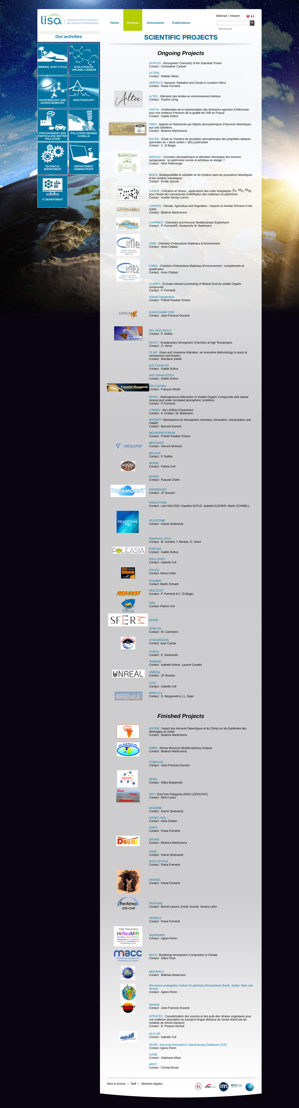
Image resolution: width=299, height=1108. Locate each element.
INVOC (153, 397)
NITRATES (156, 1016)
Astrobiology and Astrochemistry (52, 101)
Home (114, 22)
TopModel (155, 661)
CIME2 (153, 266)
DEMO (153, 779)
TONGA (154, 651)
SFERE (153, 620)
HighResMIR (157, 935)
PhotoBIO (155, 580)
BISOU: (154, 175)
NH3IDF (154, 476)
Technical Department (52, 168)
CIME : (153, 243)
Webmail (221, 15)
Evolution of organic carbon (84, 68)
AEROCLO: (156, 82)
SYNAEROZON (159, 640)
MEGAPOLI (156, 971)
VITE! (152, 683)
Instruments (155, 22)
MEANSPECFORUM (162, 433)
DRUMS (154, 839)
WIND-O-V (155, 693)
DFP (152, 794)
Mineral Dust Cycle (52, 67)
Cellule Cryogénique (161, 297)
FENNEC (154, 880)
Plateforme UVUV (160, 538)
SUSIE (153, 1054)
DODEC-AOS (157, 817)
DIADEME (155, 808)
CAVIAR (154, 191)
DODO (153, 827)
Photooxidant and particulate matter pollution (52, 136)
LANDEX (154, 410)
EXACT (153, 342)
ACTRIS (154, 73)
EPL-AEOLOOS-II (160, 330)
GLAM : (154, 352)
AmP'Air (154, 109)
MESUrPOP (156, 443)
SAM (152, 603)
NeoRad (154, 1004)
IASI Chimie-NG (159, 365)
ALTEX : (154, 96)
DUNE (153, 851)
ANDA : (153, 124)
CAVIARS (155, 206)
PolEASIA (155, 549)
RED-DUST (156, 590)
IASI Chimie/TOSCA (161, 375)
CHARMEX (156, 222)
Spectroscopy (84, 100)
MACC (153, 955)
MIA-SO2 (154, 453)
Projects (133, 22)
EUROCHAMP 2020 (161, 312)
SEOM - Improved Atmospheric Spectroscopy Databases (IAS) (188, 1044)
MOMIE (154, 463)
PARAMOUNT (158, 489)
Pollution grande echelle (84, 134)
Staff (133, 1083)
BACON (154, 139)
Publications (181, 22)
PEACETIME (157, 520)
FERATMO (156, 903)
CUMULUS (156, 762)
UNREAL (154, 672)
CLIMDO (154, 284)
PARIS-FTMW (158, 502)
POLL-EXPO (157, 559)
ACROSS (155, 63)
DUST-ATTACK (158, 861)
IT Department (52, 199)
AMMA (153, 748)
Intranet (235, 15)
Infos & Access (116, 1083)
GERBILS (155, 918)
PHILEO (154, 570)
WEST (153, 1064)
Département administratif (84, 168)
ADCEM (154, 728)
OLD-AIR (154, 1033)
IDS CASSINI (157, 386)
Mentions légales (151, 1083)
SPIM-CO (155, 628)
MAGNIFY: (155, 420)
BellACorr (155, 157)
